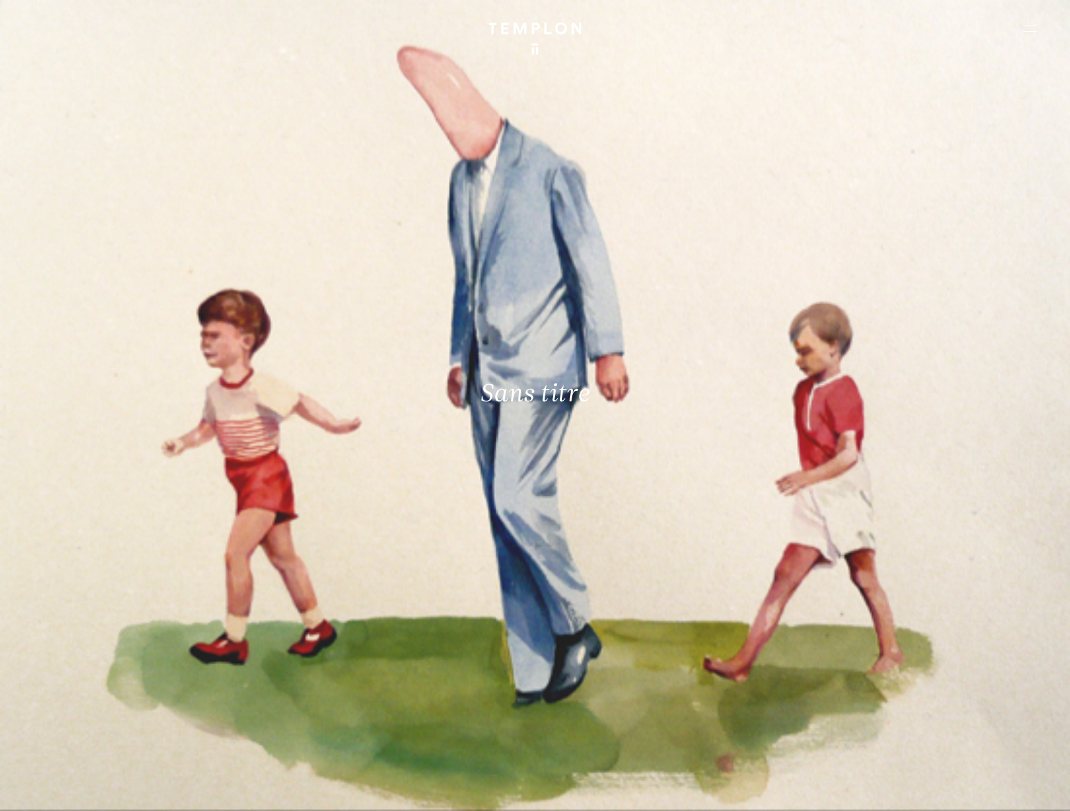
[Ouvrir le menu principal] (1030, 28)
